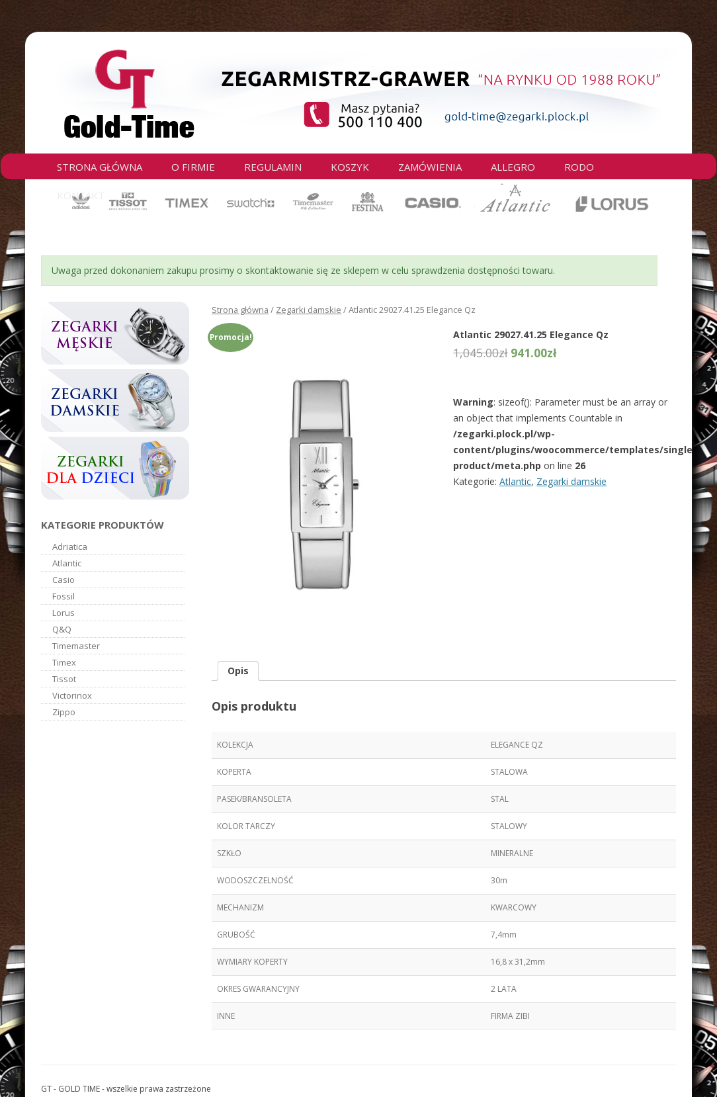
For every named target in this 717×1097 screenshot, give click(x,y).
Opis (238, 670)
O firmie (193, 166)
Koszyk (350, 166)
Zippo (63, 712)
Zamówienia (430, 166)
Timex (64, 662)
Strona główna (99, 166)
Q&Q (61, 629)
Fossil (63, 596)
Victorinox (72, 695)
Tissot (64, 679)
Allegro (513, 166)
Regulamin (273, 166)
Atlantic (515, 481)
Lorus (63, 613)
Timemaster (76, 646)
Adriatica (69, 546)
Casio (63, 580)
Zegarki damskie (308, 310)
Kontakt (81, 195)
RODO (579, 166)
